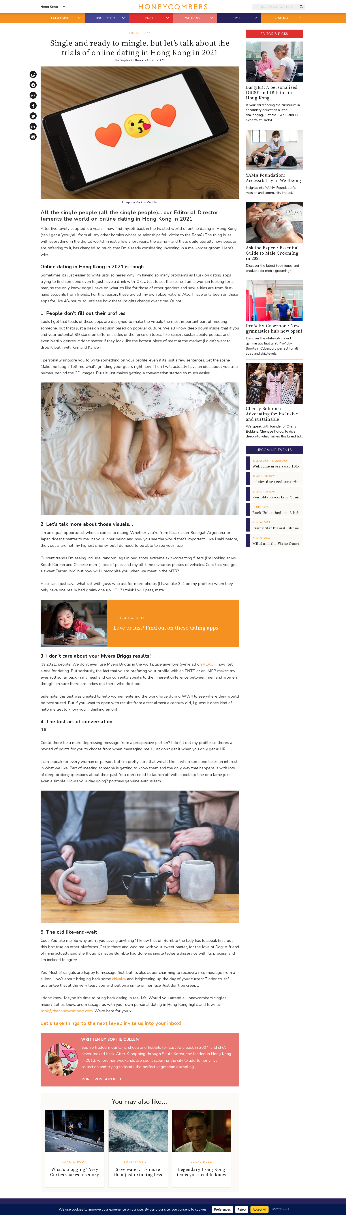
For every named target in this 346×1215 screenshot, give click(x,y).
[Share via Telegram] (33, 84)
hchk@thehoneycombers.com (67, 1011)
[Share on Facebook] (33, 105)
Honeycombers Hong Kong (173, 6)
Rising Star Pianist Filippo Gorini (281, 528)
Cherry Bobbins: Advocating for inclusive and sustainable (272, 413)
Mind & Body (74, 1162)
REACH (209, 664)
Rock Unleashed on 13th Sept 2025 (282, 512)
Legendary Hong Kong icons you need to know (201, 1172)
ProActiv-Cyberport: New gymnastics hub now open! (274, 328)
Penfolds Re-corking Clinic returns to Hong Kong (296, 497)
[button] (79, 18)
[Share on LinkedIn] (33, 126)
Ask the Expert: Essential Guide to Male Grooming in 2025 (272, 253)
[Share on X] (33, 115)
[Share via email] (33, 136)
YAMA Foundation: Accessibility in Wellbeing (273, 178)
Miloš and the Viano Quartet (277, 543)
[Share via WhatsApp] (33, 95)
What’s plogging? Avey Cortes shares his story (74, 1172)
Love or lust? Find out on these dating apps (165, 627)
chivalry (119, 979)
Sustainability (138, 1162)
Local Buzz (140, 33)
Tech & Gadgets (129, 618)
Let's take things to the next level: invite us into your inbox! (110, 1023)
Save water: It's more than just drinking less (138, 1172)
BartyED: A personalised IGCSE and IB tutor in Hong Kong (272, 92)
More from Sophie (101, 1079)
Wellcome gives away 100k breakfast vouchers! (294, 466)
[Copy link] (33, 74)
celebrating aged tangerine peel (281, 481)
